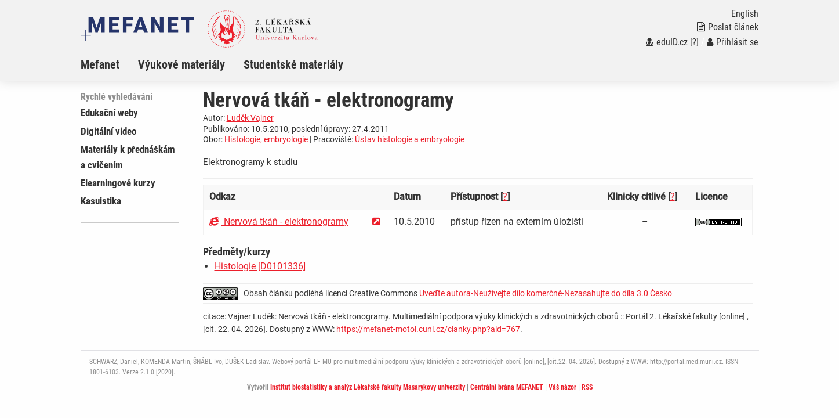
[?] (694, 42)
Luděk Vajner (250, 117)
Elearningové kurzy (118, 183)
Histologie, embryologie (266, 139)
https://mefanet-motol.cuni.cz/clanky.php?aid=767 (428, 329)
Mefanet (100, 64)
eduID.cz (667, 42)
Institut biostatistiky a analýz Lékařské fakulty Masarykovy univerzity (367, 387)
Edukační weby (109, 112)
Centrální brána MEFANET (506, 387)
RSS (587, 387)
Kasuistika (101, 201)
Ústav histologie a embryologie (409, 139)
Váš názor (562, 387)
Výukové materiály (181, 64)
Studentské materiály (293, 64)
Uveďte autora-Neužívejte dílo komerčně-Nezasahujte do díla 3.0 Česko (545, 293)
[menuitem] (109, 64)
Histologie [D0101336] (260, 266)
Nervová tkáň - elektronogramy (278, 221)
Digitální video (108, 131)
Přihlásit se (732, 42)
